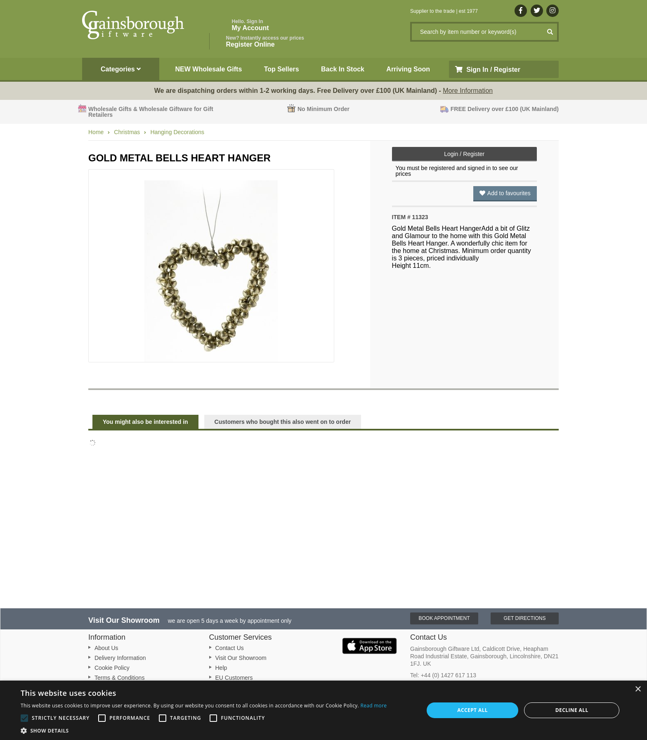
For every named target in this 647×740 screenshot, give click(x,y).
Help (221, 667)
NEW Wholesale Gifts (208, 69)
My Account (250, 25)
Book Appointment (444, 618)
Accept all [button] (472, 710)
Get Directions (525, 618)
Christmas (127, 132)
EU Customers (234, 677)
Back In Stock (342, 69)
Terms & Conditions (119, 677)
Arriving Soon (408, 69)
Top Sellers (281, 69)
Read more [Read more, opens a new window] (373, 705)
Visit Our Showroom (241, 658)
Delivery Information (120, 658)
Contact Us (229, 648)
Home (96, 132)
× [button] (638, 689)
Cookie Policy (112, 667)
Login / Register (464, 154)
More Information (468, 90)
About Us (106, 648)
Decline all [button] (571, 710)
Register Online (265, 41)
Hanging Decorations (177, 132)
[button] (204, 730)
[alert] (323, 710)
